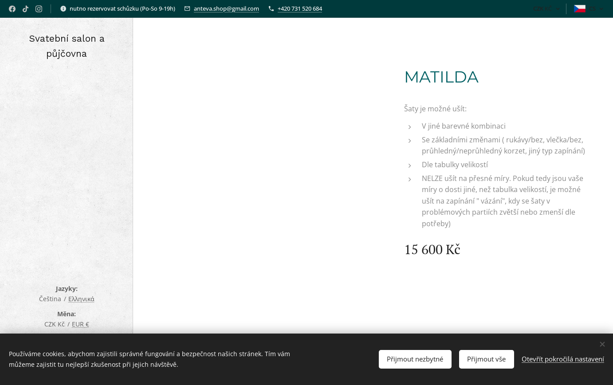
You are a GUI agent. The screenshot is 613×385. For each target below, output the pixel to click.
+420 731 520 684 (300, 8)
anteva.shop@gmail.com (226, 8)
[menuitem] (66, 151)
